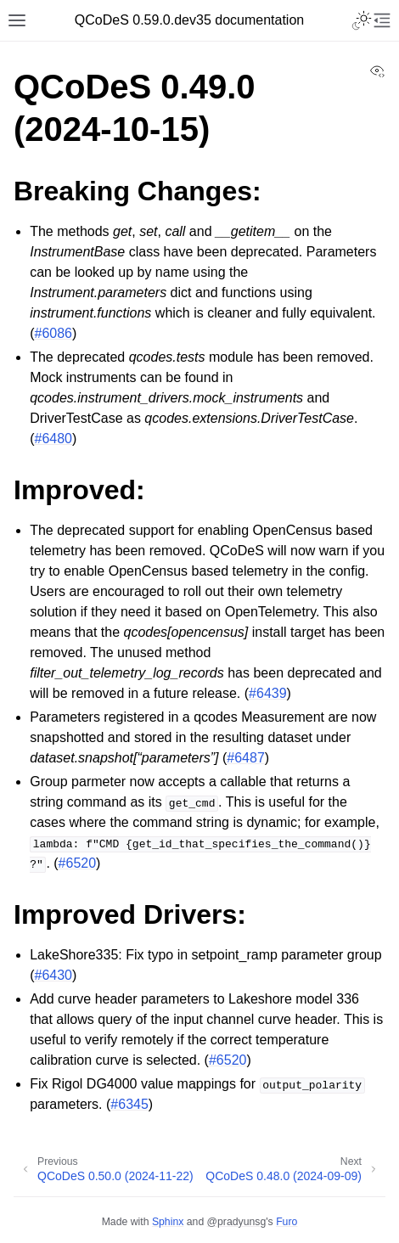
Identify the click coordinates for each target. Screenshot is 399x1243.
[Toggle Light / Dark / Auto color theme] (361, 20)
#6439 (268, 693)
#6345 (129, 1104)
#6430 (54, 975)
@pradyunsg (237, 1222)
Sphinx (167, 1222)
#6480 (54, 438)
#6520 (78, 863)
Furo (286, 1222)
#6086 (54, 333)
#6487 (246, 758)
